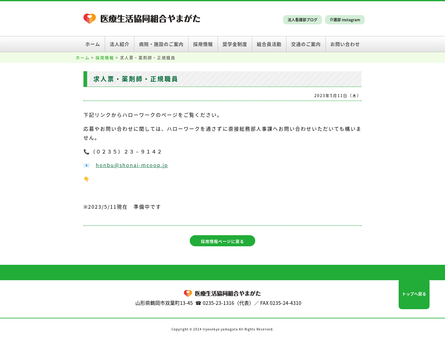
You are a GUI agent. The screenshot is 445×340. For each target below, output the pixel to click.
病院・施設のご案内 (161, 44)
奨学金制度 (234, 44)
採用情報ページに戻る (222, 241)
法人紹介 (119, 44)
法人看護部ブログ (302, 20)
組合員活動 (269, 44)
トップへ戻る (414, 294)
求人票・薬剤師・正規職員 (136, 78)
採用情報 (203, 44)
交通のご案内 (306, 44)
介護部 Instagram (345, 20)
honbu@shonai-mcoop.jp (132, 165)
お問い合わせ (345, 44)
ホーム (92, 44)
